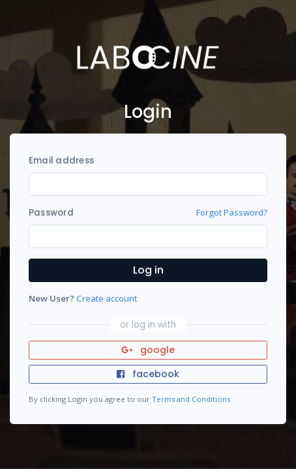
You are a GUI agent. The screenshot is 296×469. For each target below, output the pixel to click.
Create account (106, 298)
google (148, 349)
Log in (148, 270)
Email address (61, 160)
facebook (148, 373)
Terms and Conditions (191, 399)
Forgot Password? (231, 212)
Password (51, 212)
